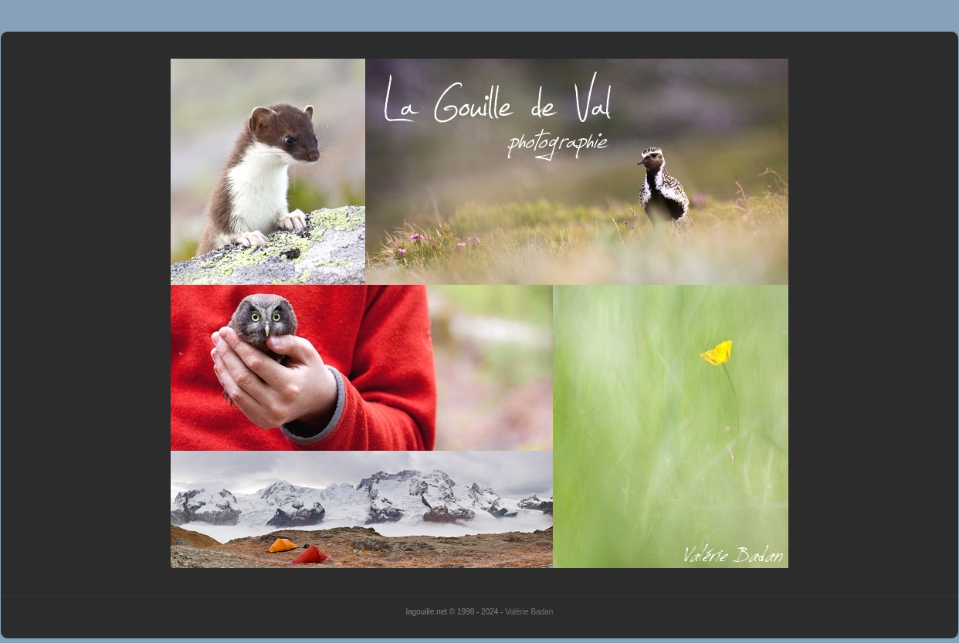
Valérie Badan (529, 611)
